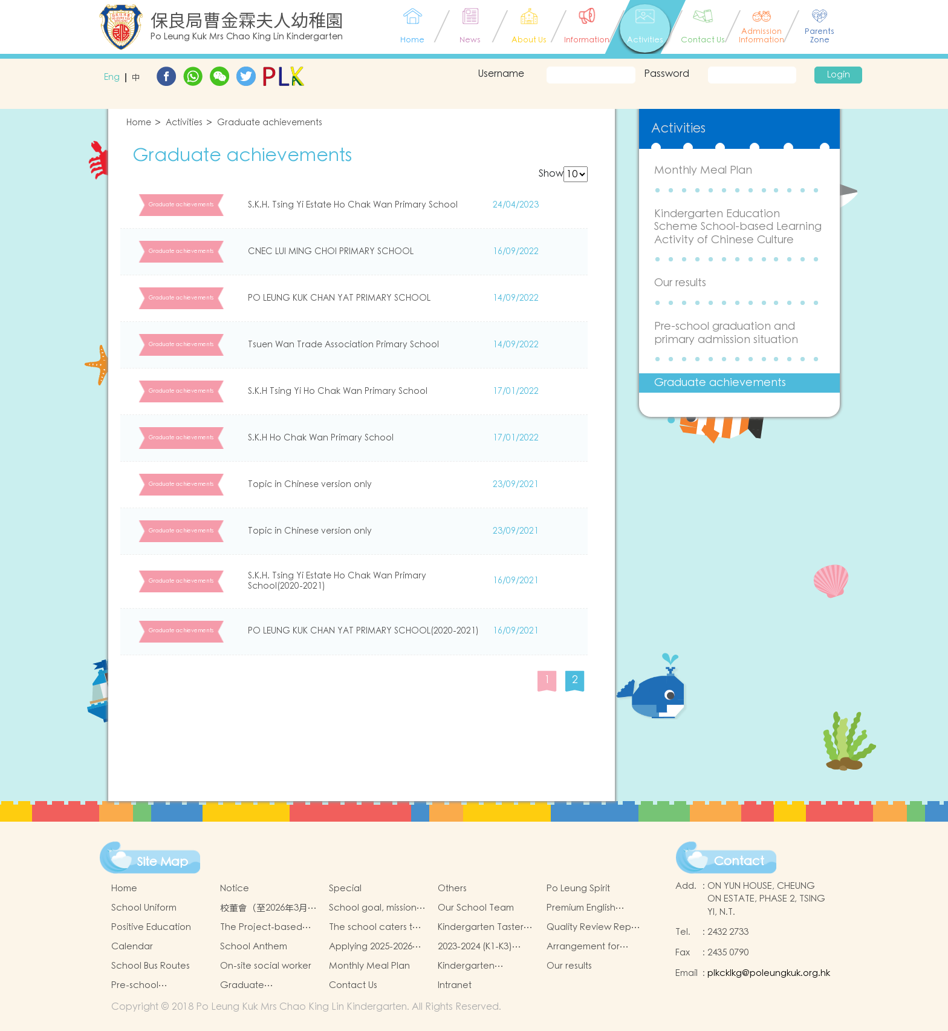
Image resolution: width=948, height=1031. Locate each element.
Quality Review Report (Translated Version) (595, 927)
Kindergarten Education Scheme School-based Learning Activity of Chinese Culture (738, 226)
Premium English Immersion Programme (595, 908)
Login (838, 75)
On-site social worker (265, 966)
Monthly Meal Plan (703, 170)
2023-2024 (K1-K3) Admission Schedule (481, 947)
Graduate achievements (269, 123)
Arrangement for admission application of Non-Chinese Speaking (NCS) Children (594, 947)
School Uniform (144, 908)
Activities (184, 123)
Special (345, 888)
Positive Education (151, 927)
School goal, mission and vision (373, 908)
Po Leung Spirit (578, 888)
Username (501, 73)
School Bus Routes (150, 966)
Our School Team (476, 908)
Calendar (132, 946)
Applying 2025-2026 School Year (370, 947)
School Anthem (253, 946)
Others (452, 888)
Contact (739, 861)
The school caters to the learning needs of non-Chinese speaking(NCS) (376, 927)
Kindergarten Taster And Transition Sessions (481, 927)
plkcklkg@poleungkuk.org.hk (768, 973)
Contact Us (353, 985)
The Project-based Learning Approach (262, 927)
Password (666, 73)
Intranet (455, 985)
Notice (234, 888)
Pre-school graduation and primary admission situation (726, 333)
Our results (680, 282)
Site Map (162, 862)
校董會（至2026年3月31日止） (268, 908)
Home (138, 123)
